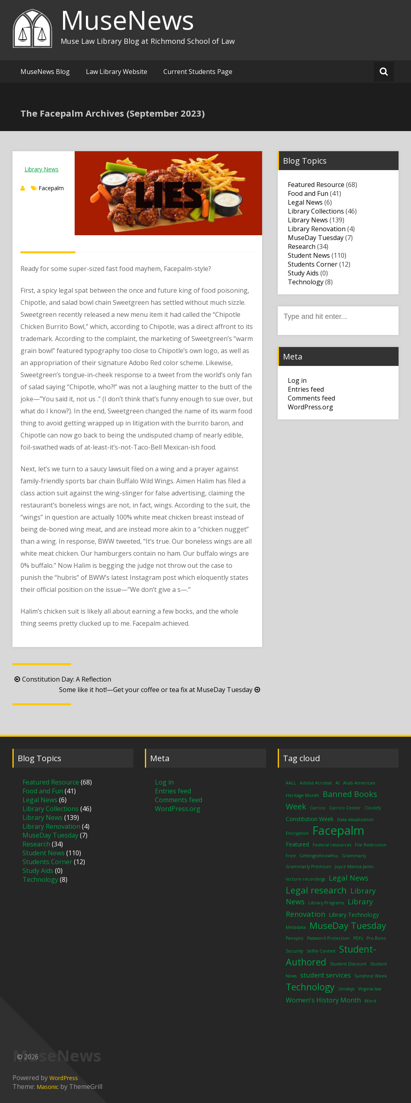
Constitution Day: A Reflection (61, 679)
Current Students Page (197, 71)
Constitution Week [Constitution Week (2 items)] (310, 819)
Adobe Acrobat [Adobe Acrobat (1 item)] (316, 783)
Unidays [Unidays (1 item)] (346, 989)
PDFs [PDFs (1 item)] (358, 938)
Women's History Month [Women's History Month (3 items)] (323, 999)
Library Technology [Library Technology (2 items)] (354, 914)
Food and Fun (308, 193)
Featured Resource (316, 184)
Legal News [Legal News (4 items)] (348, 878)
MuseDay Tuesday (316, 237)
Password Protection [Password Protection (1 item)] (328, 938)
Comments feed (311, 398)
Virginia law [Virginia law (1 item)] (369, 989)
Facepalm (51, 188)
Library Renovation (317, 228)
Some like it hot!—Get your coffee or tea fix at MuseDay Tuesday (160, 689)
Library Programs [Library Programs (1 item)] (326, 903)
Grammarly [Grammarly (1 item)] (354, 856)
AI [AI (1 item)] (338, 783)
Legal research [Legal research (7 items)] (316, 890)
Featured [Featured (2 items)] (297, 844)
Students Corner (313, 264)
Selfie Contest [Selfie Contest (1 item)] (321, 951)
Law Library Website (116, 71)
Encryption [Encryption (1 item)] (297, 833)
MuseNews (127, 19)
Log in (297, 380)
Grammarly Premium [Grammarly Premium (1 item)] (308, 866)
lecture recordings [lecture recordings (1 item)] (305, 879)
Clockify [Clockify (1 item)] (372, 808)
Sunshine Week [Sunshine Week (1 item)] (370, 976)
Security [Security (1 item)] (294, 951)
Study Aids (303, 273)
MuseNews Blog (45, 71)
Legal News (305, 202)
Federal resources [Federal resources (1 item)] (332, 845)
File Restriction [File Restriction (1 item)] (371, 845)
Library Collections (316, 211)
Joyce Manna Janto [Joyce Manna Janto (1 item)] (354, 866)
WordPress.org (310, 407)
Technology (306, 281)
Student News (309, 255)
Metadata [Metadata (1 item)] (296, 927)
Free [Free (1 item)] (291, 856)
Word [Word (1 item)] (370, 1001)
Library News (41, 169)
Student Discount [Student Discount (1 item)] (348, 964)
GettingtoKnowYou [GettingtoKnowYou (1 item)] (318, 856)
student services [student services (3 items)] (325, 975)
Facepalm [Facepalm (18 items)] (338, 830)
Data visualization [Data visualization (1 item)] (355, 819)
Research (301, 246)
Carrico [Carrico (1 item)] (318, 808)
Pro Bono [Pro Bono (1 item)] (376, 938)
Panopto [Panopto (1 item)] (294, 938)
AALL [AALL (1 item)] (291, 783)
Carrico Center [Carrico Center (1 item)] (345, 808)
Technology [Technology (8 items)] (310, 986)
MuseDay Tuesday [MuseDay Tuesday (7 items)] (347, 925)
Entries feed (306, 389)
